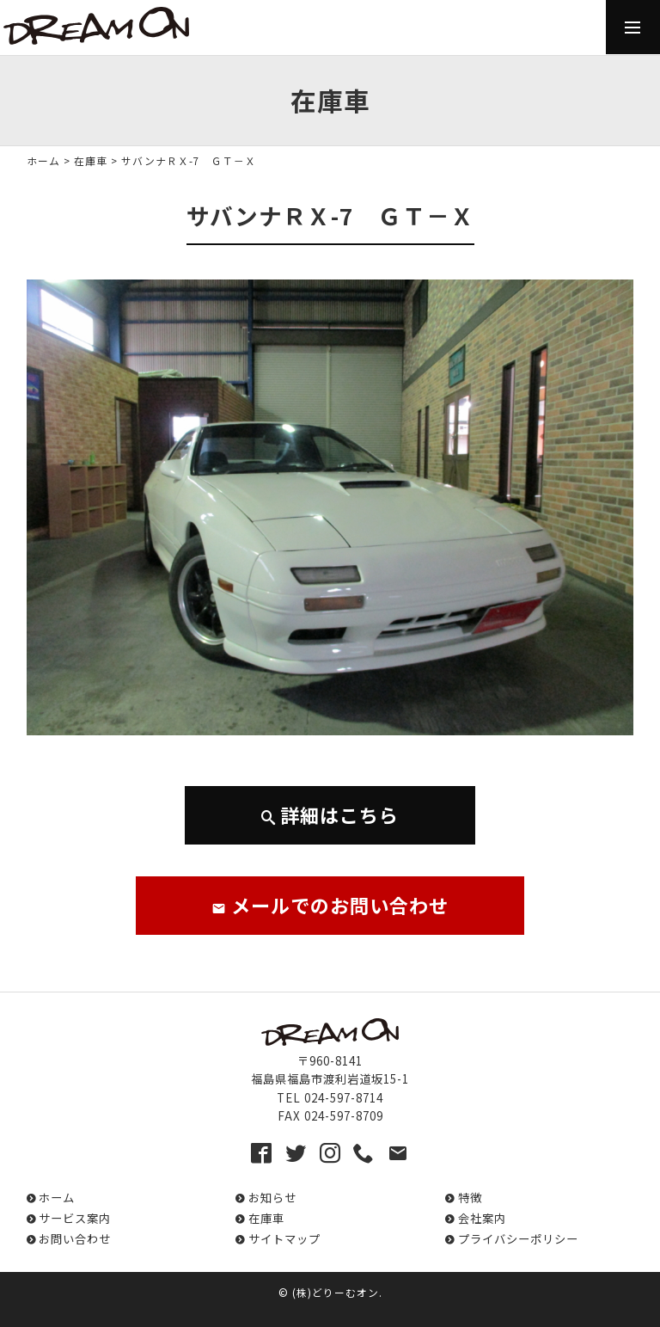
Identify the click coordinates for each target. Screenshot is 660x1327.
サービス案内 (75, 1218)
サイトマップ (284, 1239)
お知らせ (272, 1197)
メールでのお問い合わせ (329, 904)
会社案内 (482, 1218)
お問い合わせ (75, 1239)
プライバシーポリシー (518, 1239)
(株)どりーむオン (335, 1292)
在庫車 (90, 160)
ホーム (43, 160)
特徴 (470, 1197)
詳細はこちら (330, 814)
